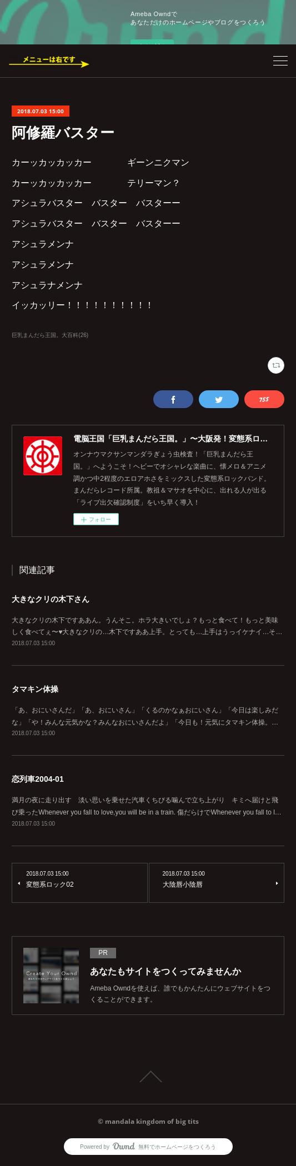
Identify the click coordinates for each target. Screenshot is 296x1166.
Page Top (148, 1076)
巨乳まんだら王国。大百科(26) (50, 335)
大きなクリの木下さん (50, 599)
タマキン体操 (35, 689)
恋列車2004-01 (37, 779)
